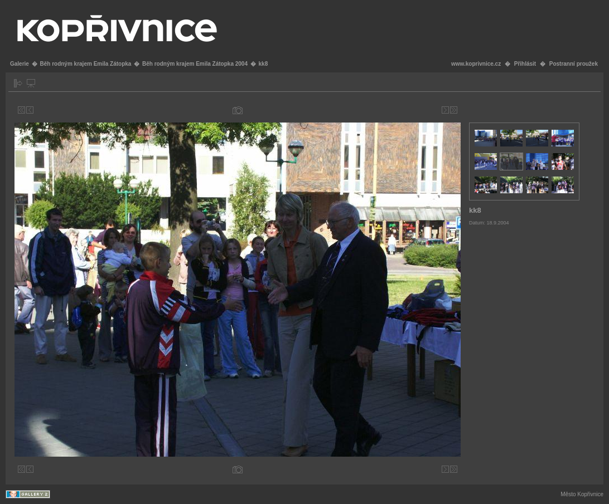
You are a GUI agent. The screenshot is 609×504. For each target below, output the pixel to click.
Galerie (19, 64)
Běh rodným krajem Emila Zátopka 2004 (195, 64)
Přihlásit (525, 64)
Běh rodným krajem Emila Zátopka (85, 64)
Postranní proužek (573, 64)
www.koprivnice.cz (476, 64)
